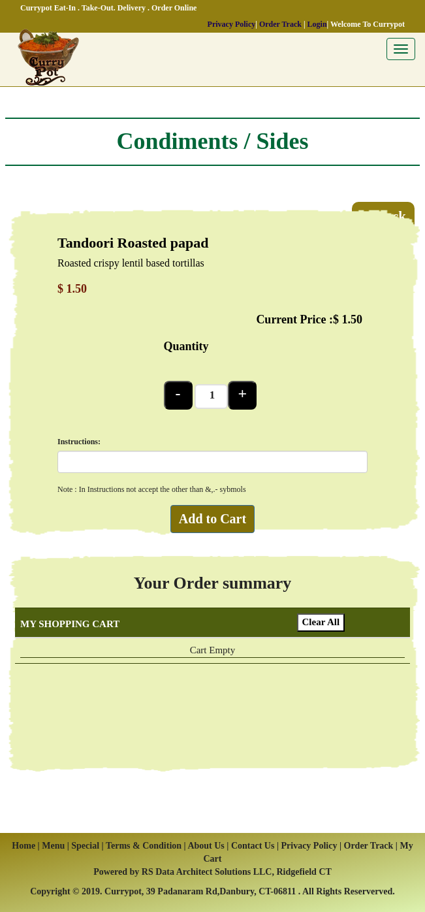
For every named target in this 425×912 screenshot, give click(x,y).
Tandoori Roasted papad (132, 243)
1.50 (352, 319)
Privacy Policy (232, 24)
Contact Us (253, 846)
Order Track (280, 24)
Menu (53, 846)
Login (317, 24)
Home (23, 846)
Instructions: (79, 441)
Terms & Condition (143, 846)
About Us (205, 846)
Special (86, 846)
